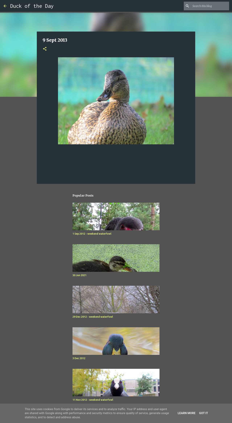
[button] (45, 49)
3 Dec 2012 (78, 358)
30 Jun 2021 (79, 275)
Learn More (186, 413)
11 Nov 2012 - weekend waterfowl (92, 399)
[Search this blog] (210, 6)
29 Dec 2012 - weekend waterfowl (92, 316)
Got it (203, 413)
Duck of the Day (32, 6)
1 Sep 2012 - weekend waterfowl (91, 233)
